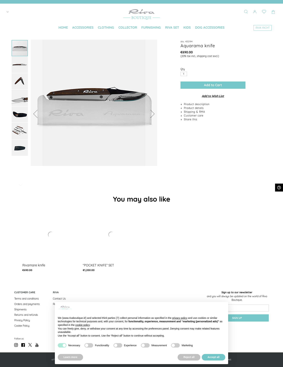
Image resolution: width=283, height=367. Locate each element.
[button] (35, 114)
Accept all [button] (213, 357)
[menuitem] (63, 27)
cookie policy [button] (82, 325)
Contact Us (59, 298)
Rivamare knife (33, 265)
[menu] (141, 27)
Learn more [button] (70, 357)
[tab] (212, 104)
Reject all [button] (188, 357)
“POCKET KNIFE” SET (98, 265)
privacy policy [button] (179, 318)
